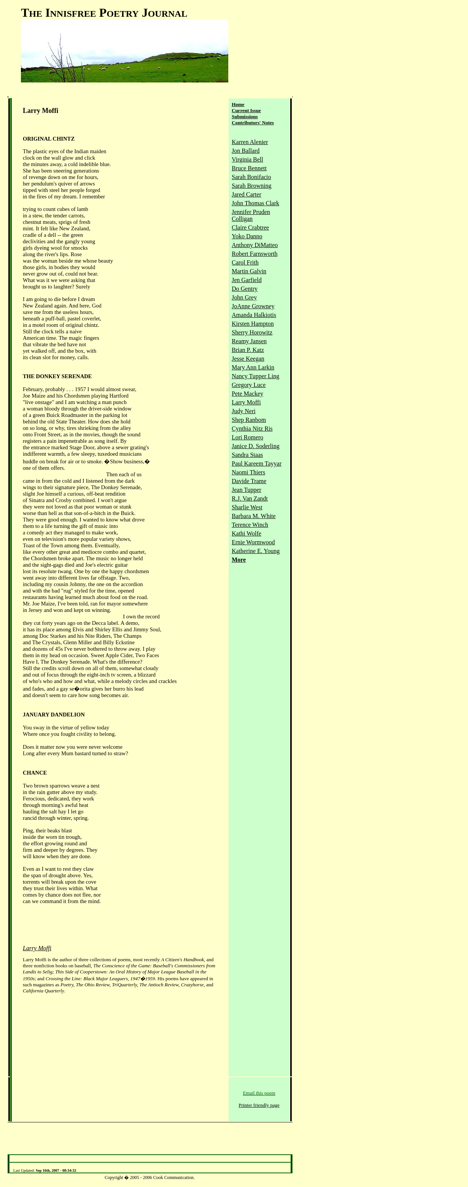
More (239, 559)
